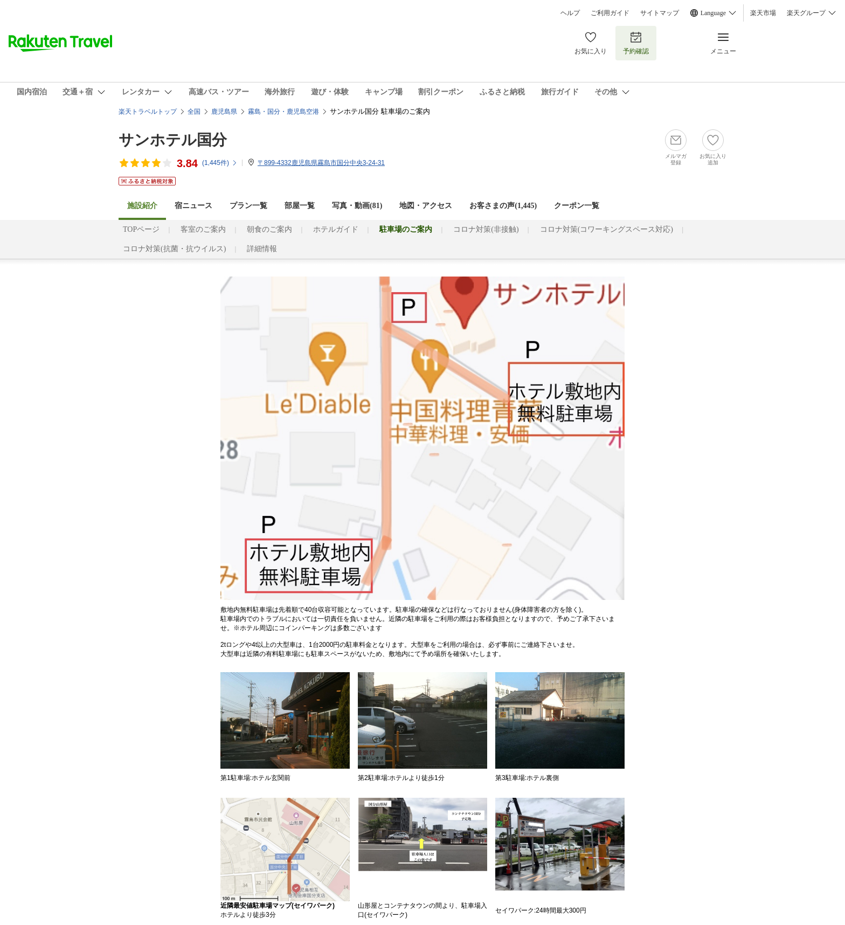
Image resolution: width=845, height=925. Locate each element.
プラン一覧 (248, 206)
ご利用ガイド (610, 13)
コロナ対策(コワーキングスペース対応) (606, 229)
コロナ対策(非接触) (485, 229)
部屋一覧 (300, 206)
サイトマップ (659, 13)
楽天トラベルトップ (148, 111)
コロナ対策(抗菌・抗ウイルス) (174, 249)
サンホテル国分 (173, 140)
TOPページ (141, 229)
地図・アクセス (425, 206)
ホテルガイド (335, 229)
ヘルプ (570, 13)
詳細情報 (262, 249)
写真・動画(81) (357, 206)
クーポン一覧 (576, 206)
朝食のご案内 (269, 229)
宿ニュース (193, 206)
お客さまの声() (503, 206)
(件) (220, 163)
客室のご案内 (203, 229)
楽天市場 (763, 13)
